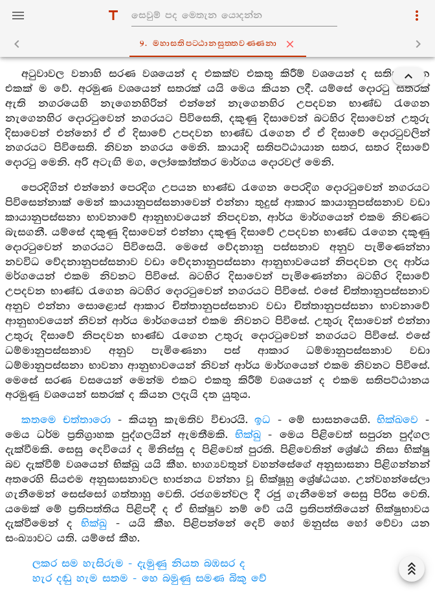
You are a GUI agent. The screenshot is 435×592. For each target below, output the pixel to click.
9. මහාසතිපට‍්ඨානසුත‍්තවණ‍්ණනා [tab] (220, 44)
